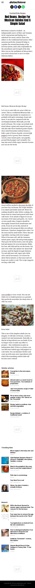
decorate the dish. (25, 205)
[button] (2, 2)
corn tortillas (6, 295)
